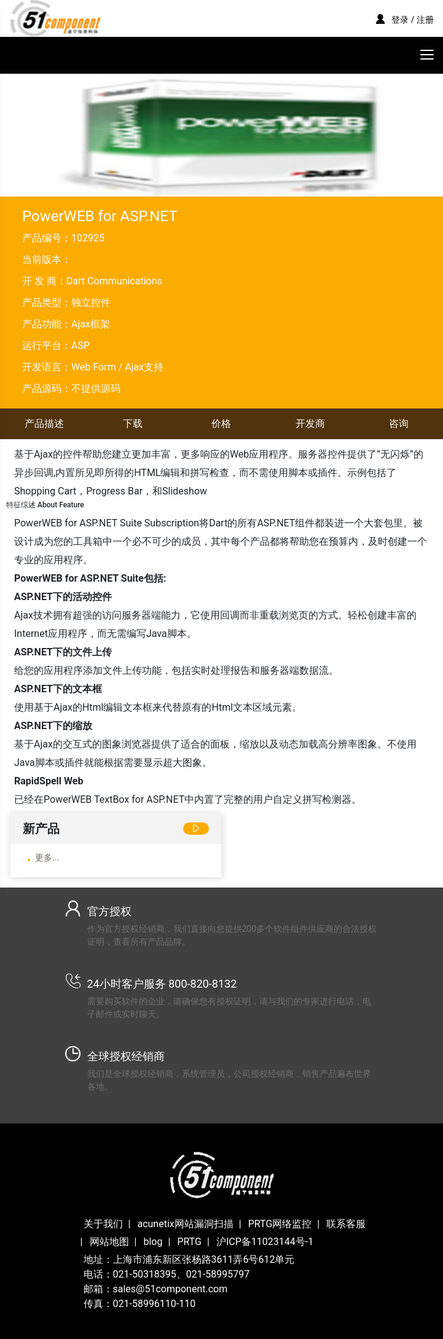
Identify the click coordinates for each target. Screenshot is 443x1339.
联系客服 (346, 1224)
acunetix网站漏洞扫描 (185, 1224)
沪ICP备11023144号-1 (264, 1241)
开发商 (310, 423)
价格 (221, 423)
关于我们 (103, 1224)
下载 (133, 423)
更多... (47, 857)
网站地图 (109, 1241)
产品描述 (44, 423)
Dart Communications (114, 281)
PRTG (189, 1241)
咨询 (399, 423)
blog (152, 1241)
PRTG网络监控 (280, 1224)
